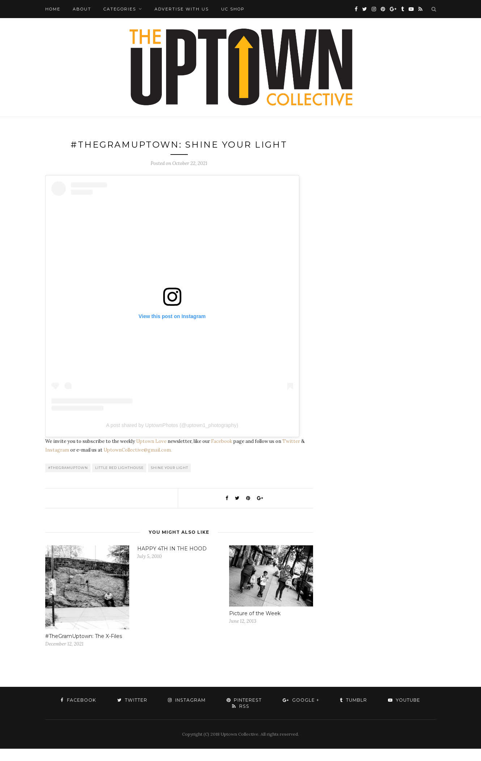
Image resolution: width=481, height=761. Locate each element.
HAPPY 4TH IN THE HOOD (172, 561)
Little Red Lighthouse (119, 480)
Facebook (221, 454)
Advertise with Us (182, 9)
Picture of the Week (254, 625)
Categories (120, 9)
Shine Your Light (169, 480)
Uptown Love (151, 454)
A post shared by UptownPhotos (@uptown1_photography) (172, 437)
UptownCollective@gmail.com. (138, 462)
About (82, 9)
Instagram (57, 462)
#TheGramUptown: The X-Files (83, 648)
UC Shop (233, 9)
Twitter (291, 454)
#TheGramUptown (68, 480)
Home (52, 9)
